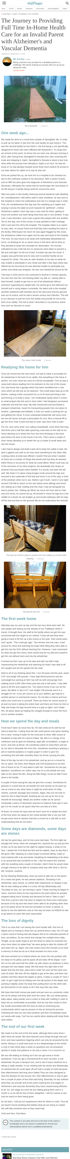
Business (29, 8)
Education (40, 8)
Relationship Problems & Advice (28, 1155)
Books (19, 8)
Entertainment (53, 8)
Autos (11, 8)
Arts (3, 8)
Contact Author (19, 70)
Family (65, 8)
